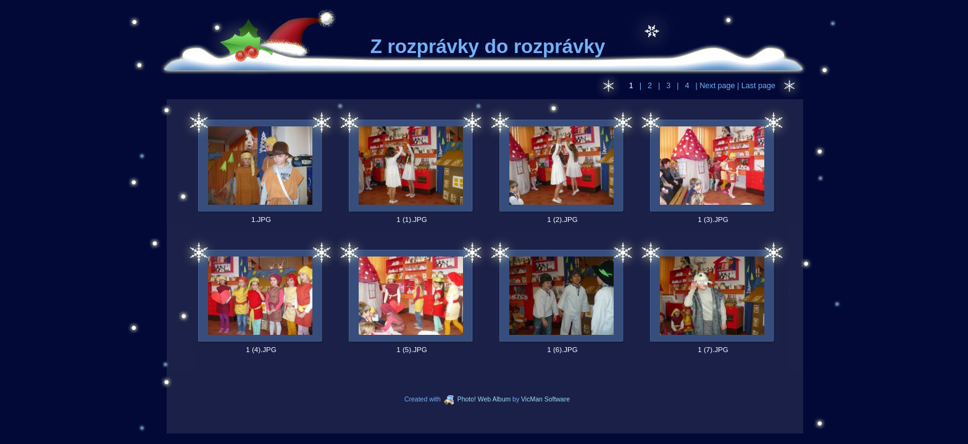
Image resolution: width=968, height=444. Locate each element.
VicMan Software (545, 399)
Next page (717, 85)
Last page (757, 85)
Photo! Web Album (477, 399)
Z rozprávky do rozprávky (488, 46)
